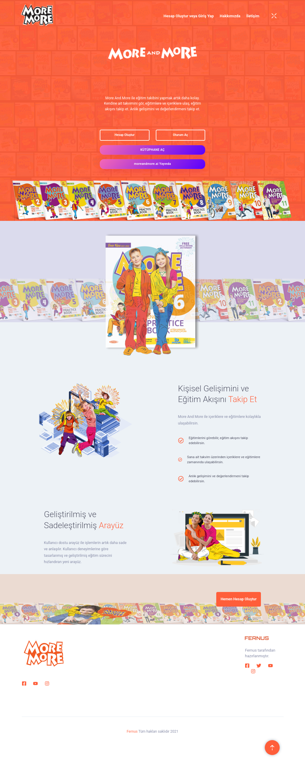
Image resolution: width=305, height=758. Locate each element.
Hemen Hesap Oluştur (239, 599)
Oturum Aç (180, 135)
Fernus (132, 731)
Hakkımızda (230, 16)
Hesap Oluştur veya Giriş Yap (189, 16)
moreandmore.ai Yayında (152, 164)
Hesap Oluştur (125, 135)
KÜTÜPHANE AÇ (152, 150)
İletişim (252, 16)
